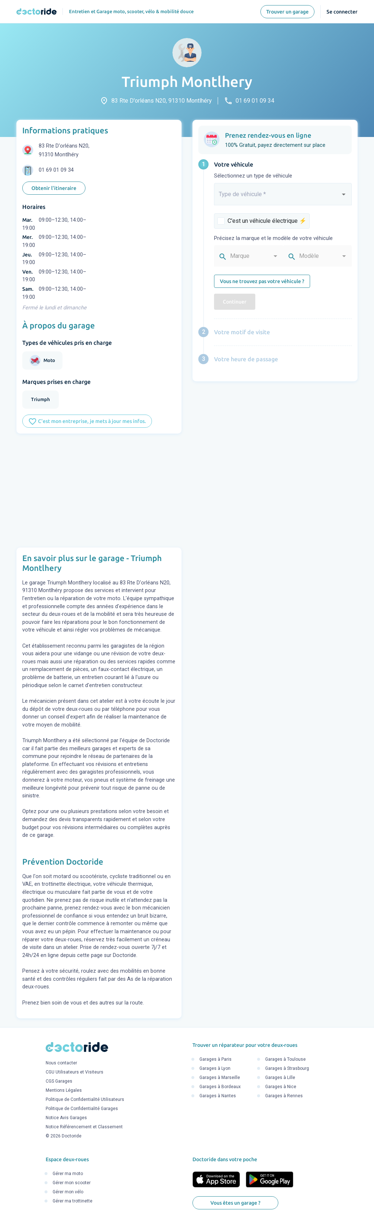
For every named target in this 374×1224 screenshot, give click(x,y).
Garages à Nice (280, 1087)
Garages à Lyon (214, 1068)
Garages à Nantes (217, 1096)
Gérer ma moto (68, 1174)
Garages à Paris (215, 1059)
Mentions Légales (64, 1090)
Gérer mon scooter (72, 1183)
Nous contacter (61, 1062)
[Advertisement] (99, 490)
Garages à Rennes (284, 1096)
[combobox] (283, 197)
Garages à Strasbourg (287, 1068)
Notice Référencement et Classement (84, 1126)
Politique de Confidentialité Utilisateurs (85, 1099)
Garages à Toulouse (285, 1059)
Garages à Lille (280, 1077)
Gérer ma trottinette (72, 1201)
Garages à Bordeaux (220, 1087)
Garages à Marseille (219, 1077)
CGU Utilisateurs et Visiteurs (74, 1072)
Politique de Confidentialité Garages (82, 1108)
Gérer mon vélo (68, 1192)
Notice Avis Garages (66, 1117)
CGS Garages (59, 1081)
